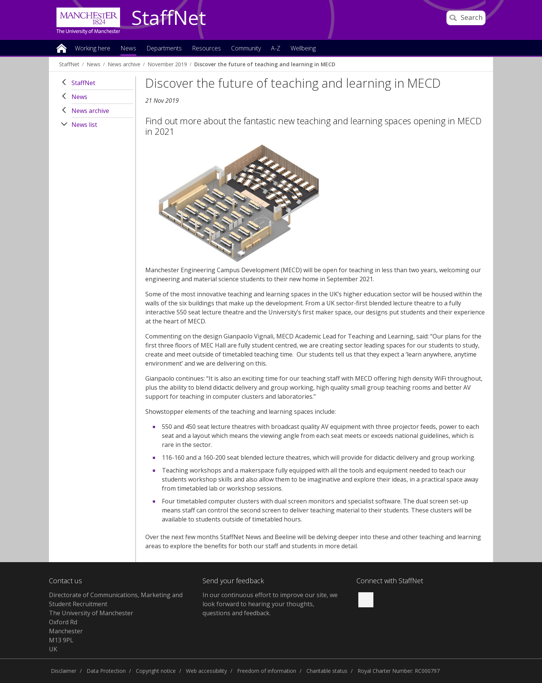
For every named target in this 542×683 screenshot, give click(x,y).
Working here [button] (92, 48)
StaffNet (168, 18)
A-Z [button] (275, 48)
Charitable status (326, 670)
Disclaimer (63, 670)
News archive (124, 64)
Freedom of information (266, 670)
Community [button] (246, 48)
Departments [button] (164, 48)
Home (61, 48)
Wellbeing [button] (303, 48)
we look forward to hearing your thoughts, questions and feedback (270, 604)
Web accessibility (206, 670)
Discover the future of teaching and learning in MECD (264, 64)
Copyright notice (156, 670)
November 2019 (167, 64)
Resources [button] (206, 48)
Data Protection (106, 670)
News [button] (128, 48)
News (93, 64)
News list (84, 124)
